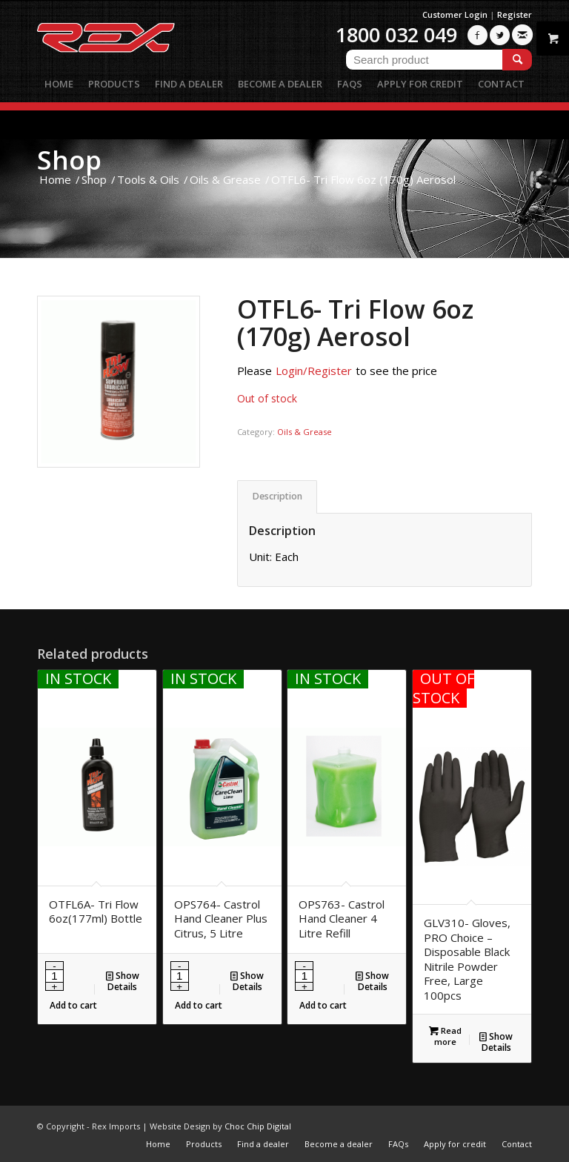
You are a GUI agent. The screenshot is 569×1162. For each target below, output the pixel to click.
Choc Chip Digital (257, 1126)
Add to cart (73, 1005)
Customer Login (455, 14)
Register (514, 14)
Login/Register (314, 370)
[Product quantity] (54, 976)
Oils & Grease (304, 431)
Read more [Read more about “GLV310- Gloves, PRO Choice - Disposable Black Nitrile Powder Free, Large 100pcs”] (445, 1035)
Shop (69, 159)
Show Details (122, 981)
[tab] (277, 497)
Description (277, 496)
